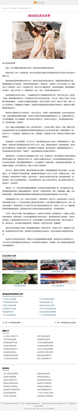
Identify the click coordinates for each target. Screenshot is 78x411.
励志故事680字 (8, 312)
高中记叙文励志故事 (10, 373)
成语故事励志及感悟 (10, 355)
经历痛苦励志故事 (43, 339)
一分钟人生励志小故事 (45, 393)
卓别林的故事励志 (9, 352)
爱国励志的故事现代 (44, 355)
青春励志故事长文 (43, 377)
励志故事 (13, 8)
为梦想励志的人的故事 (68, 322)
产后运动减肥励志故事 (45, 342)
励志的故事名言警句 (44, 380)
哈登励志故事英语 (9, 393)
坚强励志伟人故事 (9, 308)
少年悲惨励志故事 (14, 322)
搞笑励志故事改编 (9, 346)
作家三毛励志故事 (9, 305)
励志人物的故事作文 (44, 358)
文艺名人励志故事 (9, 299)
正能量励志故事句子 (10, 349)
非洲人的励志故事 (9, 339)
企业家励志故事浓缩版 (45, 346)
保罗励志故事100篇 (10, 342)
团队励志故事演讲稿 (10, 383)
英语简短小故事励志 (10, 386)
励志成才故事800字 (10, 380)
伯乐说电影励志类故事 (48, 312)
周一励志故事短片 (9, 315)
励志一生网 (6, 8)
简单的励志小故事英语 (45, 396)
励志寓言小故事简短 (44, 383)
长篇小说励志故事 (43, 336)
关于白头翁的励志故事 (48, 308)
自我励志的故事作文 (44, 386)
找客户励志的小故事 (47, 305)
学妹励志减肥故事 (9, 377)
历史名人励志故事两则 (45, 349)
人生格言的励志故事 (10, 358)
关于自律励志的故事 (47, 299)
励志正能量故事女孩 (44, 389)
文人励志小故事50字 (10, 336)
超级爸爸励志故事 (43, 373)
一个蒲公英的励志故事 (48, 315)
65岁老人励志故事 (9, 396)
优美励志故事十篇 (46, 302)
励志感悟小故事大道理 (45, 352)
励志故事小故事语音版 (11, 389)
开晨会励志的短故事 (10, 302)
